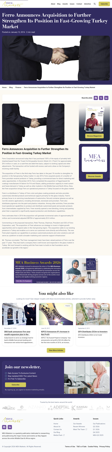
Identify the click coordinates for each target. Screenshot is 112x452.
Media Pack (58, 435)
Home (4, 87)
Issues (72, 4)
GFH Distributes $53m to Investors (92, 332)
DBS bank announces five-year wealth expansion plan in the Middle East (17, 333)
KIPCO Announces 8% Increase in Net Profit (55, 333)
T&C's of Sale (81, 447)
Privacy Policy (104, 447)
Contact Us (58, 429)
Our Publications (99, 424)
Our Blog (57, 432)
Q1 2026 (96, 429)
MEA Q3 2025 (98, 435)
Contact (79, 4)
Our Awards (77, 424)
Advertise (87, 4)
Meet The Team (79, 429)
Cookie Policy (93, 447)
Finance (18, 87)
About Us (57, 427)
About (53, 4)
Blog (58, 4)
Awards (65, 4)
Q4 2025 (96, 432)
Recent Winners (79, 427)
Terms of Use (70, 447)
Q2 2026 (96, 427)
